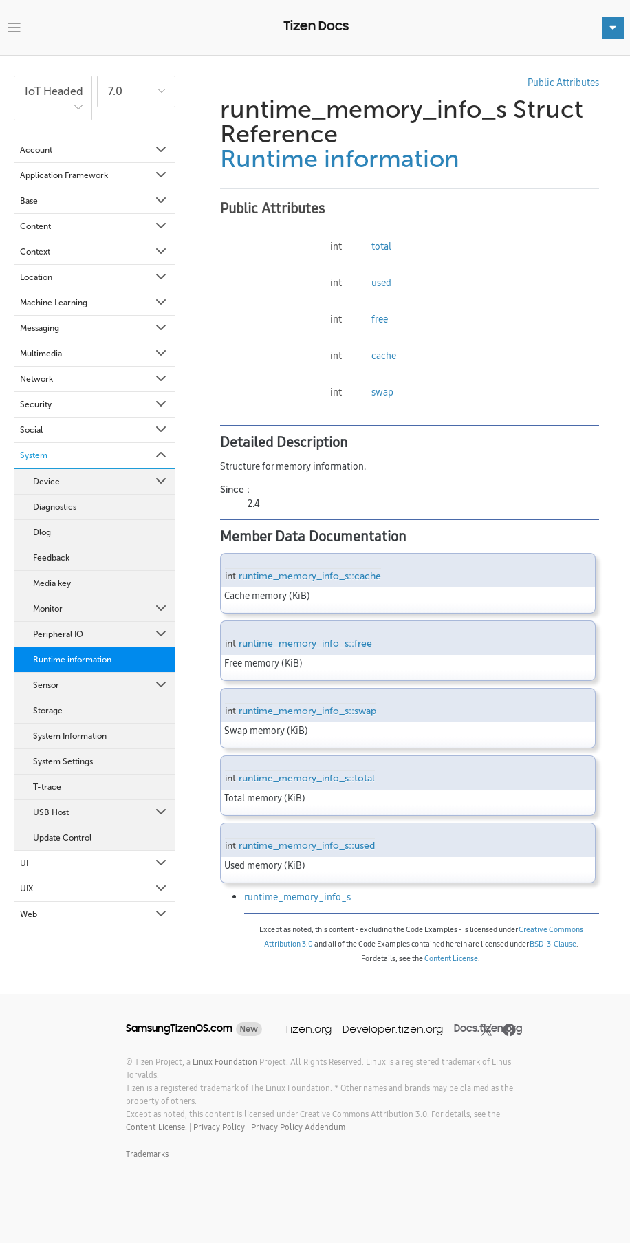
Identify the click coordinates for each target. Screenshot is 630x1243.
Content (94, 226)
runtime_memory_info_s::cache (310, 576)
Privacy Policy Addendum (298, 1127)
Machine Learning (94, 303)
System (94, 455)
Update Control (62, 838)
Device (101, 481)
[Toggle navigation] (14, 28)
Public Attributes (563, 82)
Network (94, 379)
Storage (48, 710)
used (381, 283)
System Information (70, 736)
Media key (52, 583)
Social (94, 430)
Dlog (42, 532)
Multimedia (94, 353)
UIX (94, 889)
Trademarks (147, 1154)
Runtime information (72, 659)
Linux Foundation (225, 1062)
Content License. (156, 1127)
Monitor (101, 609)
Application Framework (94, 175)
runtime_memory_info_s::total (307, 778)
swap (382, 392)
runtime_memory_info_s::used (307, 846)
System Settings (63, 761)
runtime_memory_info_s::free (305, 643)
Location (94, 277)
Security (94, 404)
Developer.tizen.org (393, 1028)
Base (94, 201)
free (379, 319)
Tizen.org (308, 1028)
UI (94, 863)
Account (94, 150)
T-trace (47, 787)
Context (94, 252)
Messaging (94, 328)
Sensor (101, 685)
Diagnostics (54, 507)
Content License (451, 958)
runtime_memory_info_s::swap (307, 711)
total (381, 246)
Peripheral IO (101, 634)
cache (383, 356)
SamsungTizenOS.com (179, 1028)
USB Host (101, 812)
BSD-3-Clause (553, 943)
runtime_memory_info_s (297, 897)
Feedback (51, 558)
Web (94, 914)
